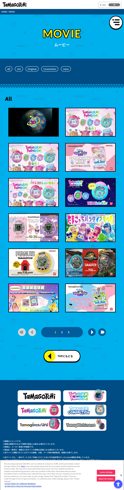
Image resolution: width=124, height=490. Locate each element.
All (8, 69)
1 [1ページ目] (55, 332)
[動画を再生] (33, 122)
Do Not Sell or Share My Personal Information (23, 487)
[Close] (121, 476)
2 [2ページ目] (62, 332)
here (23, 467)
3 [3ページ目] (68, 332)
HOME (4, 11)
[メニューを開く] (116, 22)
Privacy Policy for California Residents (20, 485)
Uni (19, 69)
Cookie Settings (106, 473)
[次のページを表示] (92, 332)
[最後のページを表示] (102, 332)
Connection (49, 69)
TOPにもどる (60, 356)
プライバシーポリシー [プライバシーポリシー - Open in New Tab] (78, 460)
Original (32, 69)
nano (66, 69)
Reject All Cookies (106, 480)
